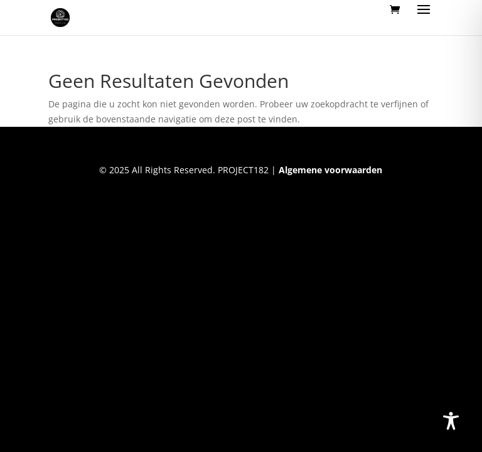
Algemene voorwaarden (330, 170)
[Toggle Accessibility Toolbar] (451, 421)
